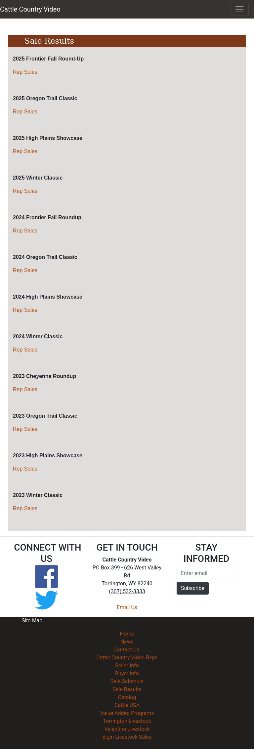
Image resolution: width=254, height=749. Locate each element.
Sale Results (126, 689)
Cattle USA (127, 705)
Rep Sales (25, 72)
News (127, 642)
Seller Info (127, 665)
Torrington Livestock (127, 721)
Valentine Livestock (127, 729)
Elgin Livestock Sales (126, 737)
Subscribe (192, 588)
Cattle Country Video (30, 9)
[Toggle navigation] (239, 9)
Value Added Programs (127, 713)
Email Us (127, 607)
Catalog (127, 697)
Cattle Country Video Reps (127, 657)
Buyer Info (127, 673)
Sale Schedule (127, 681)
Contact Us (126, 649)
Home (127, 634)
